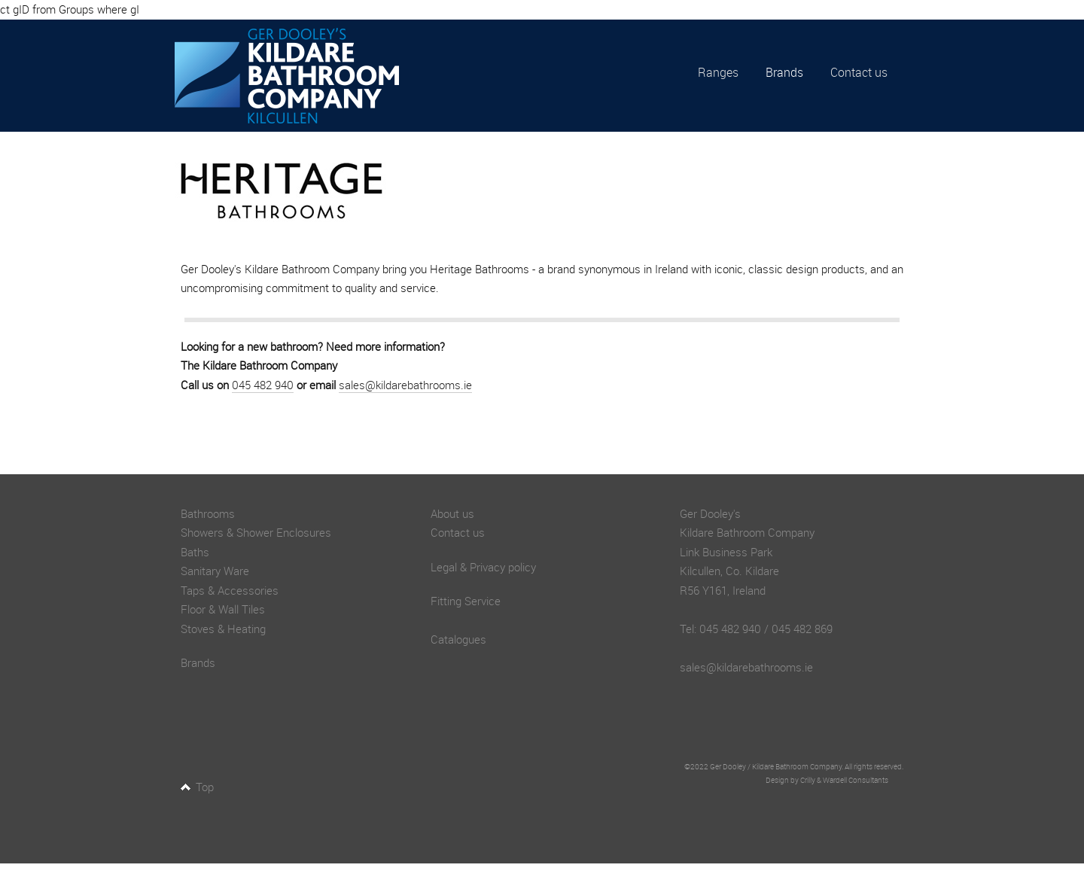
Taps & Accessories (230, 590)
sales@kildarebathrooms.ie (405, 384)
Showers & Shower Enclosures (256, 532)
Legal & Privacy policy (483, 566)
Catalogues (458, 639)
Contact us (859, 72)
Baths (195, 551)
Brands (784, 72)
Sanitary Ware (215, 570)
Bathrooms (208, 513)
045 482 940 (263, 384)
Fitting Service (466, 600)
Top (205, 786)
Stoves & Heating (223, 628)
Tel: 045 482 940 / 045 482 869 (756, 628)
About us (452, 513)
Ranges (718, 72)
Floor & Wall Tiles (223, 609)
